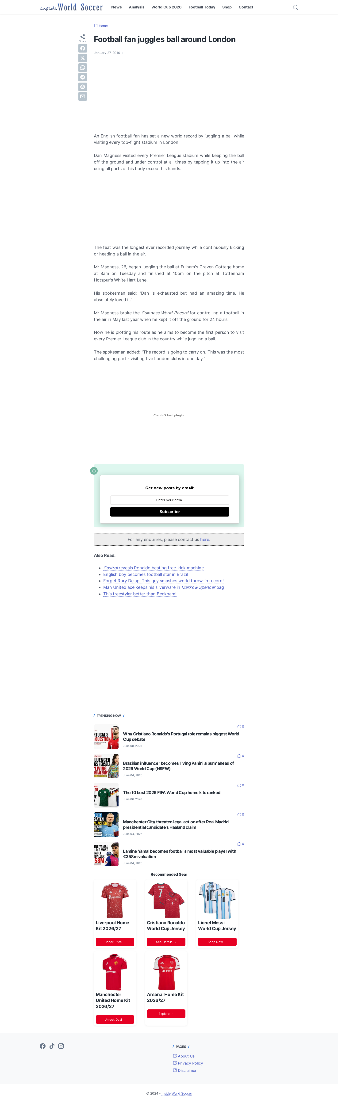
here (204, 539)
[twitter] (82, 58)
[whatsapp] (82, 67)
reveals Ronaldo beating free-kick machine (153, 567)
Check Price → (115, 942)
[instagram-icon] (61, 1046)
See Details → (166, 942)
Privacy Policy (188, 1063)
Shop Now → (217, 942)
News (116, 7)
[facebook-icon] (43, 1046)
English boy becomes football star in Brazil (145, 574)
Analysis (136, 7)
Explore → (166, 1014)
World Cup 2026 (166, 7)
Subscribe (170, 512)
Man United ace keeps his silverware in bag (163, 587)
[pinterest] (82, 87)
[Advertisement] (169, 94)
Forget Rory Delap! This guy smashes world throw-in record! (163, 580)
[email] (82, 96)
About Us (184, 1056)
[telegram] (82, 77)
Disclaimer (184, 1070)
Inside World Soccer (176, 1093)
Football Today (202, 7)
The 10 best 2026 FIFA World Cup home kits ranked (171, 792)
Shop (227, 7)
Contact (246, 7)
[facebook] (82, 48)
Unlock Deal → (115, 1019)
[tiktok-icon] (52, 1046)
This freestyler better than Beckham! (140, 593)
